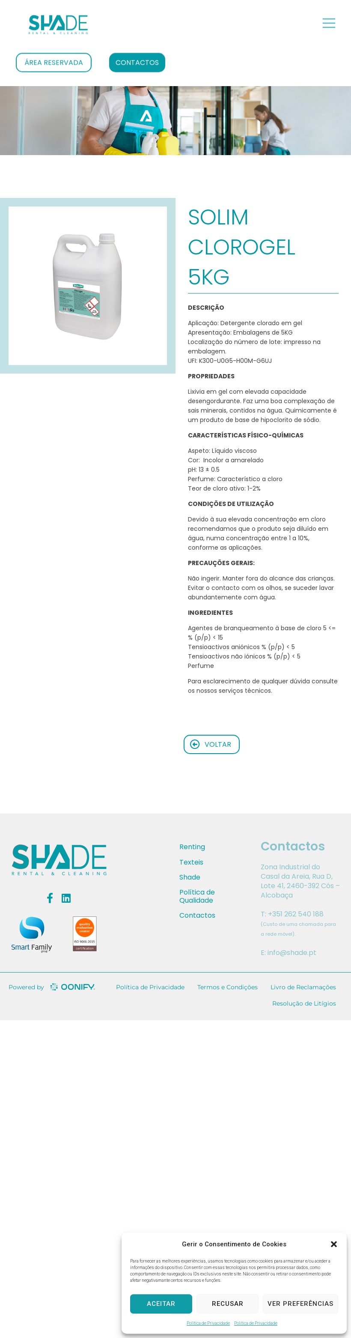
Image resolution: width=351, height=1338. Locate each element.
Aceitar (161, 1304)
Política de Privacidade (208, 1323)
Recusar (228, 1304)
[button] (334, 1244)
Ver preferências (300, 1304)
